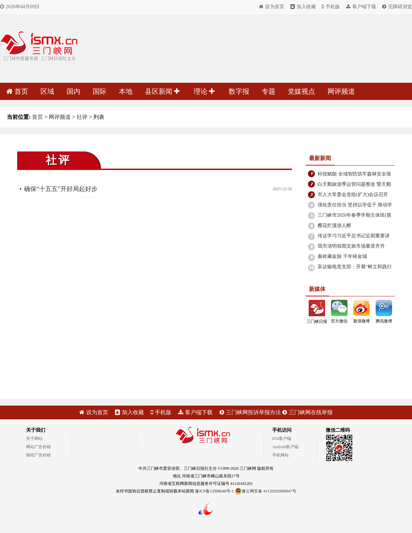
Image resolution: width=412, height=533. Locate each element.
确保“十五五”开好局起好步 (61, 188)
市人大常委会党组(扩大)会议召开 (353, 194)
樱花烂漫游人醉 (334, 225)
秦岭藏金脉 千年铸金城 (342, 256)
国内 (73, 91)
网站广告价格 (38, 446)
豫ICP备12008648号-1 (214, 491)
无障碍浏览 (397, 6)
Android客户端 (285, 446)
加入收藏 (303, 6)
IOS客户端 (281, 438)
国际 (99, 91)
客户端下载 (361, 6)
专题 (268, 91)
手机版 (331, 6)
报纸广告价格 (38, 455)
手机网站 (280, 455)
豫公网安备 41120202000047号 (265, 491)
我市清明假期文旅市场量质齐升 (351, 246)
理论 (204, 91)
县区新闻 (162, 91)
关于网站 (34, 438)
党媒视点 (301, 91)
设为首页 (271, 6)
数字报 (239, 91)
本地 (126, 91)
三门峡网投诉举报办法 (250, 412)
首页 (17, 91)
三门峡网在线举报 (307, 412)
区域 (47, 91)
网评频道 (341, 91)
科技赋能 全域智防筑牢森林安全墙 (354, 174)
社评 (82, 117)
